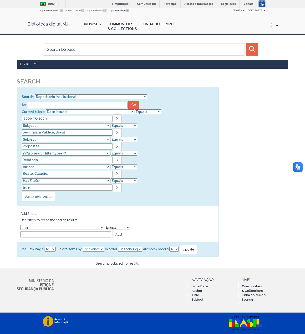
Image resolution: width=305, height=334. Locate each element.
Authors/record (155, 249)
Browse (92, 24)
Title (195, 295)
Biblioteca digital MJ (47, 24)
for (24, 105)
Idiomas (238, 10)
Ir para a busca (97, 10)
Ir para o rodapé (119, 10)
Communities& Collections (122, 26)
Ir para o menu (75, 10)
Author (197, 291)
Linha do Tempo (158, 24)
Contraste (256, 10)
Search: (28, 97)
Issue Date (200, 286)
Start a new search (39, 196)
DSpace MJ (29, 64)
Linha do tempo (254, 295)
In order (111, 249)
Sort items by (71, 249)
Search (247, 299)
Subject (197, 299)
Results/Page (32, 249)
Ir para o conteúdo (51, 10)
